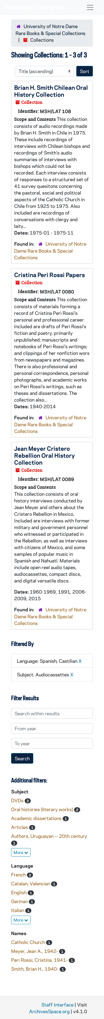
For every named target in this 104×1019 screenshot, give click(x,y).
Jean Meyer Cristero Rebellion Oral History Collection (44, 455)
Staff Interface (57, 1004)
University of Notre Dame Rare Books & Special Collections (50, 250)
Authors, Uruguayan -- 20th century (49, 836)
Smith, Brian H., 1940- (35, 969)
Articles (20, 827)
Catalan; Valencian (31, 883)
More (21, 852)
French (19, 874)
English (19, 892)
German (20, 901)
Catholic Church (28, 942)
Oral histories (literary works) (42, 809)
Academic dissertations (37, 818)
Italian (18, 910)
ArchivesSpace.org (49, 1011)
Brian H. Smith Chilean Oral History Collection (51, 90)
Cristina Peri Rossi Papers (49, 274)
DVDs (18, 800)
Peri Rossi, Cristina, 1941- (40, 960)
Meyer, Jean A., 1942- (35, 951)
